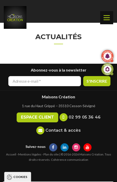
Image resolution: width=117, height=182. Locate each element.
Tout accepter (56, 156)
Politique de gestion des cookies (39, 144)
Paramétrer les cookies (56, 175)
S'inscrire (96, 81)
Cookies (20, 95)
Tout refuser (56, 166)
